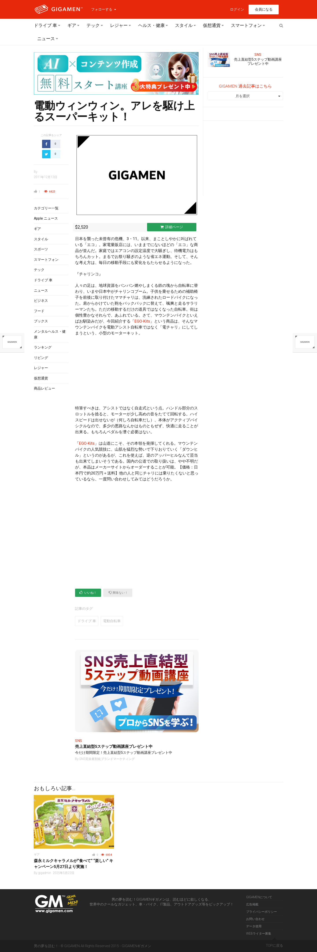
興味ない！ (118, 592)
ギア (71, 25)
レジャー (119, 25)
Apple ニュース (46, 218)
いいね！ (88, 592)
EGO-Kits (142, 321)
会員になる (264, 9)
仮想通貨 (212, 25)
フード (39, 311)
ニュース (46, 38)
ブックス (41, 321)
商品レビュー (44, 388)
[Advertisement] (51, 466)
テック (93, 25)
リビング (41, 358)
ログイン (237, 9)
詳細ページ (171, 227)
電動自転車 (112, 621)
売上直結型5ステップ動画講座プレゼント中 (114, 746)
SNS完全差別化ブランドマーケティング (107, 759)
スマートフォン (246, 25)
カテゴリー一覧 (46, 208)
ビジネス (41, 301)
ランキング (43, 347)
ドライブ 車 (45, 25)
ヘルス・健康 (151, 25)
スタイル (184, 25)
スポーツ (41, 249)
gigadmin (44, 873)
